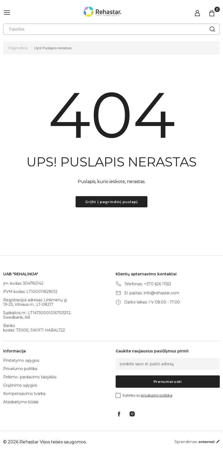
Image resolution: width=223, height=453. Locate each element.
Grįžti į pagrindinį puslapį (111, 202)
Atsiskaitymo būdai (20, 401)
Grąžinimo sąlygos (20, 385)
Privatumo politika (20, 368)
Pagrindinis (18, 48)
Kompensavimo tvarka (24, 393)
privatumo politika (156, 395)
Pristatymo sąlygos (21, 360)
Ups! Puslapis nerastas (53, 48)
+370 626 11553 (157, 284)
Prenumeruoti (168, 381)
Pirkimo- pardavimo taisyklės (29, 377)
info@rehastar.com (161, 293)
